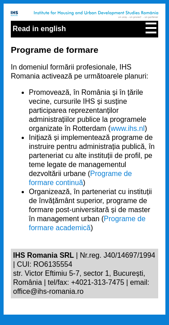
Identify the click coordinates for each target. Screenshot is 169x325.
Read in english (39, 28)
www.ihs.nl (127, 128)
